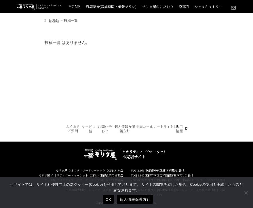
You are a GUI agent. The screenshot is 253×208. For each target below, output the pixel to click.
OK (108, 199)
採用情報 (179, 128)
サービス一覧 (89, 128)
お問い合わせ (105, 128)
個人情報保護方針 (135, 199)
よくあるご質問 (73, 128)
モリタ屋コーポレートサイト (151, 126)
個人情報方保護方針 (124, 128)
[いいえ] (246, 193)
